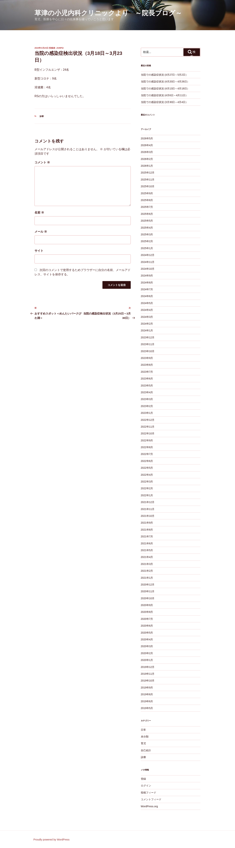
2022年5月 (147, 467)
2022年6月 (147, 461)
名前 (39, 212)
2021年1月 (147, 577)
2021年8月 (147, 529)
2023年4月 (147, 392)
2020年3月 (147, 646)
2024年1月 (147, 330)
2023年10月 (148, 351)
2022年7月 (147, 454)
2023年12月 (148, 337)
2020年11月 (148, 591)
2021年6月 (147, 543)
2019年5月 (147, 708)
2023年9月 (147, 358)
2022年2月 (147, 488)
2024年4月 (147, 309)
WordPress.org (149, 806)
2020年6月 (147, 625)
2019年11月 (148, 673)
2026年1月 (147, 165)
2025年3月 (147, 234)
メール (41, 231)
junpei (60, 48)
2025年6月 (147, 213)
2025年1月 (147, 248)
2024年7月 (147, 289)
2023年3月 (147, 399)
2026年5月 (147, 138)
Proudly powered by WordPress (51, 839)
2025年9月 (147, 193)
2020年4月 (147, 639)
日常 (143, 729)
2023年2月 (147, 406)
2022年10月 (148, 433)
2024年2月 (147, 323)
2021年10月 (148, 515)
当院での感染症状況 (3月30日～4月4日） (164, 102)
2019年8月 (147, 694)
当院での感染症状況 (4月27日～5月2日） (164, 74)
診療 (42, 116)
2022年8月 (147, 447)
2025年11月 (148, 179)
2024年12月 (148, 255)
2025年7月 (147, 206)
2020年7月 (147, 618)
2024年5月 (147, 303)
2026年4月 (147, 145)
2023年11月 (148, 344)
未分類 (145, 736)
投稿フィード (148, 792)
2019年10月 (148, 680)
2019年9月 (147, 687)
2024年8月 (147, 282)
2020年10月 (148, 598)
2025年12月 (148, 172)
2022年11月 (148, 426)
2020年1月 (147, 660)
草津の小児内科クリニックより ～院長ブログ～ (108, 13)
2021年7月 (147, 536)
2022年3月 (147, 481)
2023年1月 (147, 412)
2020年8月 (147, 611)
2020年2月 (147, 653)
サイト (39, 250)
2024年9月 (147, 275)
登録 (143, 778)
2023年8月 (147, 364)
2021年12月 (148, 502)
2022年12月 (148, 419)
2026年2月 (147, 159)
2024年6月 (147, 296)
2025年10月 (148, 186)
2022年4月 (147, 474)
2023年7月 (147, 371)
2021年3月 (147, 564)
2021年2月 (147, 570)
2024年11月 (148, 262)
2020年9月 (147, 605)
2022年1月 (147, 495)
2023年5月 (147, 385)
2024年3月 (147, 316)
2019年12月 (148, 667)
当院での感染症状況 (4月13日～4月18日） (165, 88)
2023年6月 (147, 378)
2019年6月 (147, 701)
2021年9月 (147, 522)
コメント (42, 162)
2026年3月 (147, 152)
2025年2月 (147, 241)
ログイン (146, 785)
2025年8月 (147, 200)
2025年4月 (147, 227)
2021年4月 (147, 557)
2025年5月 (147, 220)
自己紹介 (146, 750)
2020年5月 (147, 632)
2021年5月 (147, 550)
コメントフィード (151, 799)
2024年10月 (148, 268)
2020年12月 (148, 584)
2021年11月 (148, 509)
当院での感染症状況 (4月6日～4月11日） (164, 95)
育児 (143, 743)
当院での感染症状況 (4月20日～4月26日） (165, 81)
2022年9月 (147, 440)
